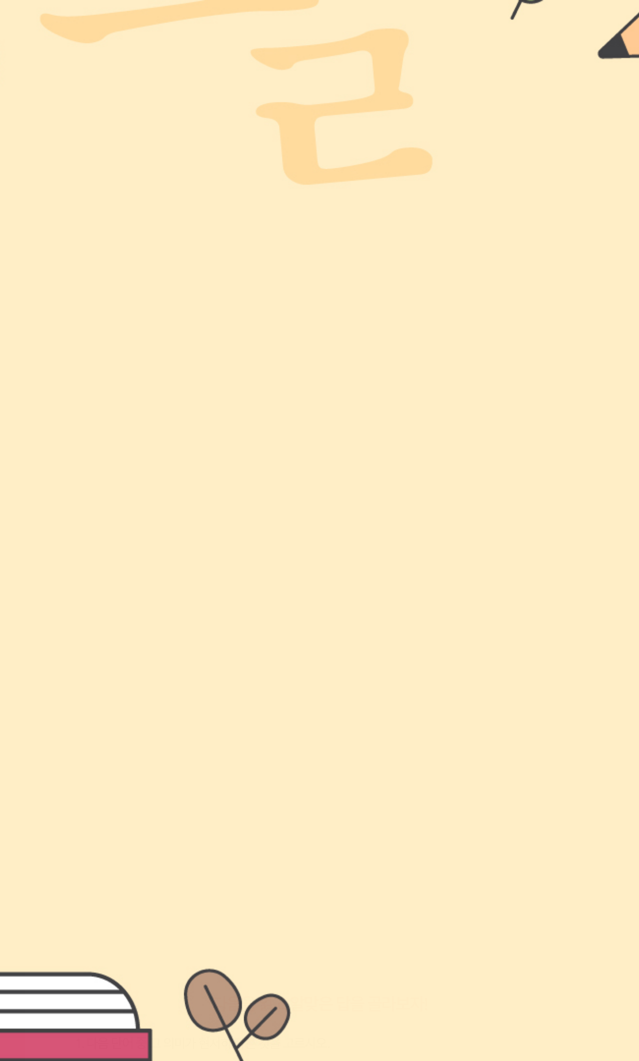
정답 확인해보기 (319, 919)
